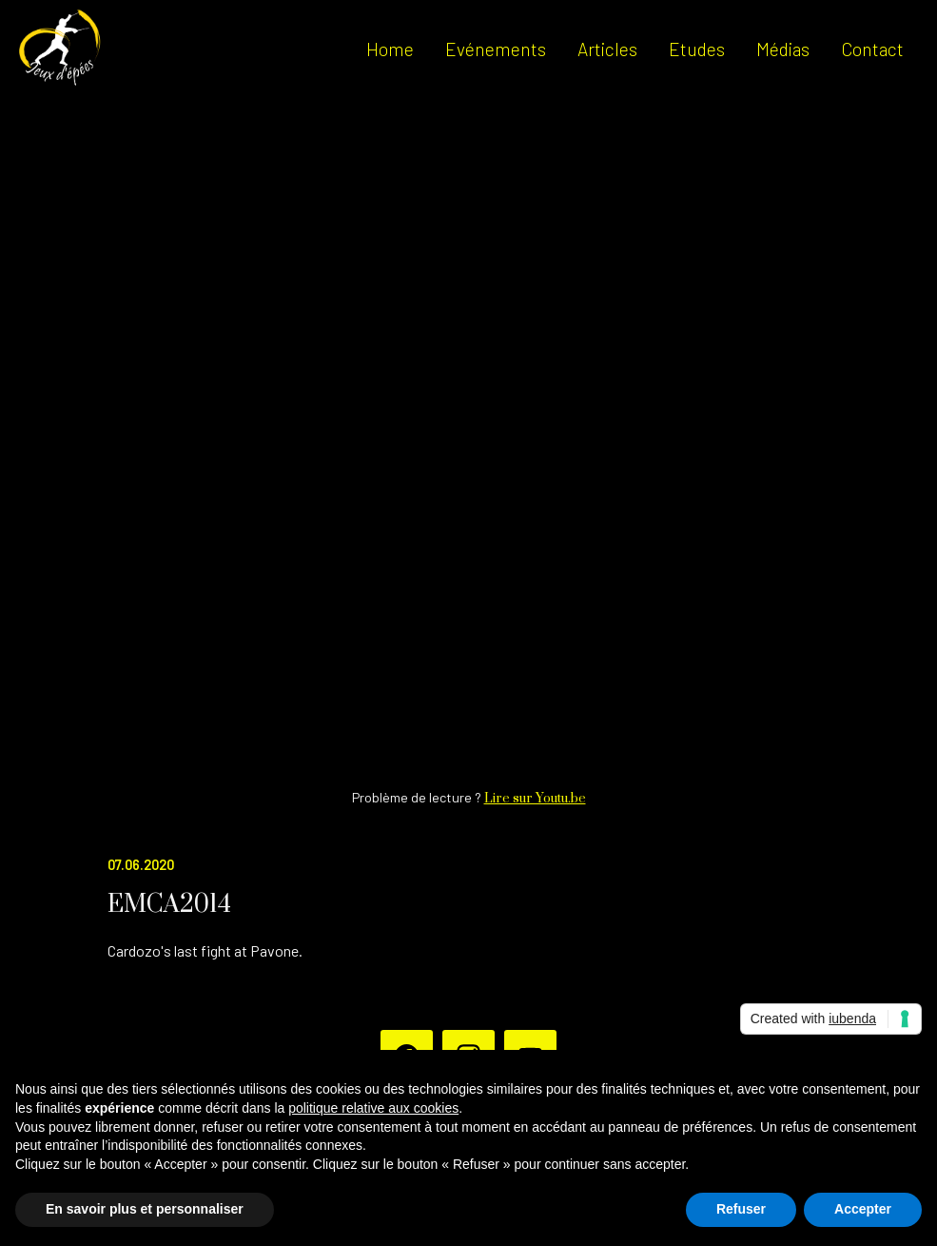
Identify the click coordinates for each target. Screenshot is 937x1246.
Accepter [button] (862, 1208)
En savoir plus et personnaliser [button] (145, 1208)
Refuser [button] (741, 1208)
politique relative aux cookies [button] (373, 1108)
